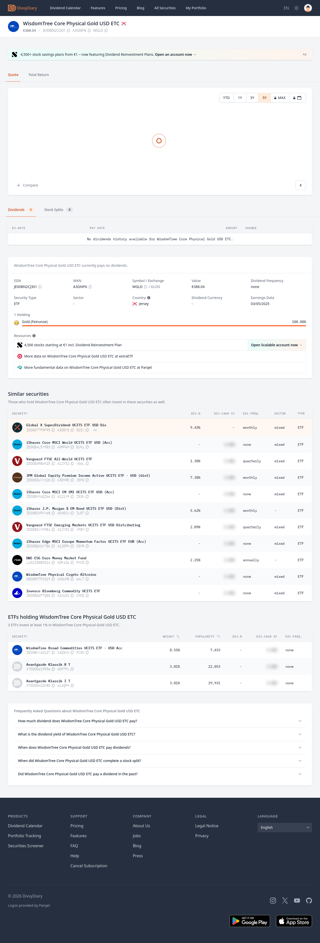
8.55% (175, 650)
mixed (279, 427)
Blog (137, 845)
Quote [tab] (13, 74)
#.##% (229, 444)
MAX (280, 97)
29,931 (214, 683)
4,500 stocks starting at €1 (73, 345)
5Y (264, 97)
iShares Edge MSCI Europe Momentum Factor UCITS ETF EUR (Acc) (86, 541)
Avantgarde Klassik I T (48, 680)
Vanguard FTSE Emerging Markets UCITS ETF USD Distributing (83, 524)
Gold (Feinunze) (35, 321)
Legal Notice (206, 825)
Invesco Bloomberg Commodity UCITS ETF (63, 590)
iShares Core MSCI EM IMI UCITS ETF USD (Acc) (70, 491)
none (247, 444)
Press (138, 855)
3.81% (175, 666)
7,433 (215, 650)
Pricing (121, 8)
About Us (141, 825)
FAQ (74, 845)
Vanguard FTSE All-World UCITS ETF (59, 458)
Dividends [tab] (21, 209)
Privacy (201, 835)
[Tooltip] (148, 298)
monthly (250, 427)
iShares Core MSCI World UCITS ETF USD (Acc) (69, 442)
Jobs (137, 835)
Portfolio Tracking (24, 835)
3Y (252, 97)
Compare (27, 185)
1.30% (195, 461)
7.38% (195, 477)
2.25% (195, 560)
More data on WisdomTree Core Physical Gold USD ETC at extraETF (78, 356)
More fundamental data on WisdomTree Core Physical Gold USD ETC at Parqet (88, 367)
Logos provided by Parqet (29, 905)
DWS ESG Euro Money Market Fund (56, 557)
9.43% (195, 427)
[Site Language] (286, 8)
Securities (165, 8)
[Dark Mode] (296, 8)
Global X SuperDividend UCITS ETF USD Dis (66, 424)
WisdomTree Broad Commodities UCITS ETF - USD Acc (74, 647)
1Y (240, 97)
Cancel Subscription (89, 865)
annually (251, 560)
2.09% (195, 527)
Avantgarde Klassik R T (48, 664)
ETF (301, 427)
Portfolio (196, 8)
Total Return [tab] (38, 74)
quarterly (252, 461)
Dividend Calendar (65, 8)
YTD (226, 97)
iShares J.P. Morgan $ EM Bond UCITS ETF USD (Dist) (76, 508)
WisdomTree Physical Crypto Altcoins (61, 574)
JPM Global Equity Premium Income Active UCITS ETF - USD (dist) (88, 475)
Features (98, 8)
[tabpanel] (160, 141)
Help (74, 855)
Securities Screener (26, 845)
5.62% (195, 510)
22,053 (214, 666)
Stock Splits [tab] (58, 209)
